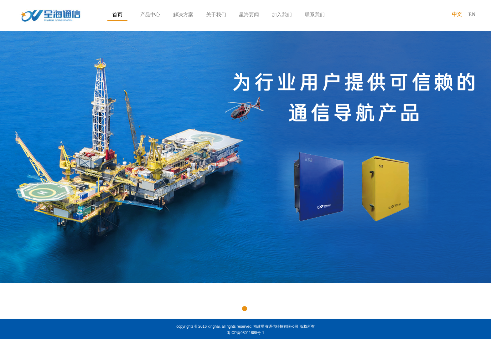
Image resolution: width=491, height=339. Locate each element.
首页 (117, 14)
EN (471, 14)
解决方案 (183, 14)
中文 (457, 14)
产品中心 (150, 14)
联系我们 (315, 14)
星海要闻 (249, 14)
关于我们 (216, 14)
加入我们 (282, 14)
